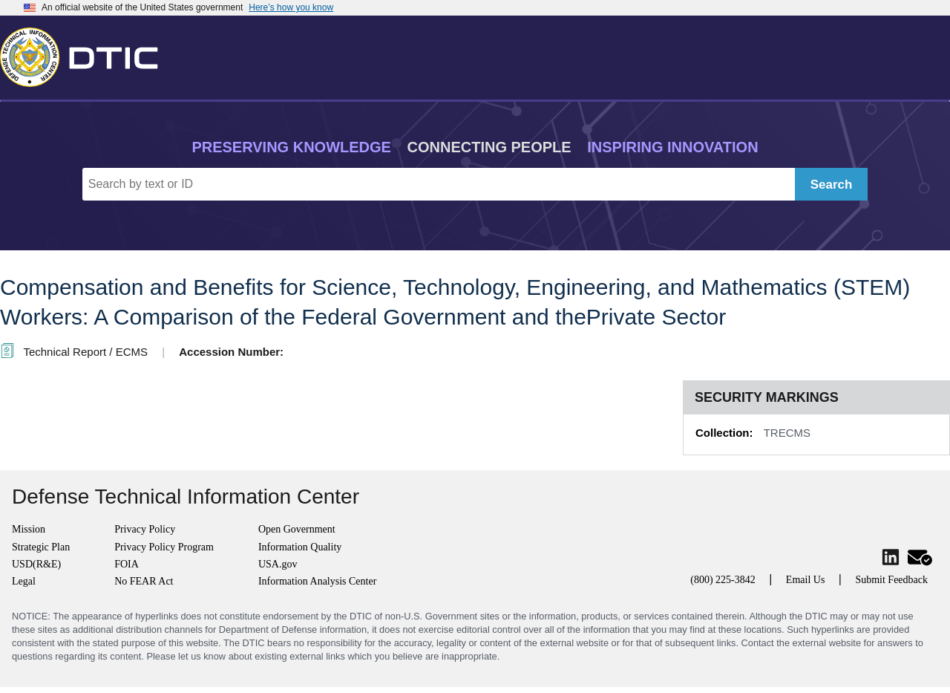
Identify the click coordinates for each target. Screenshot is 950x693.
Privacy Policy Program (164, 547)
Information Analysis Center (317, 581)
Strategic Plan (41, 547)
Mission (28, 529)
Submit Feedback (891, 579)
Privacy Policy (144, 529)
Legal (24, 581)
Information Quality (299, 547)
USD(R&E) (36, 564)
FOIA (126, 564)
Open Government (296, 529)
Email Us (805, 579)
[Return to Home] (85, 54)
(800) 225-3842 (723, 579)
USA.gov (278, 564)
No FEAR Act (143, 581)
